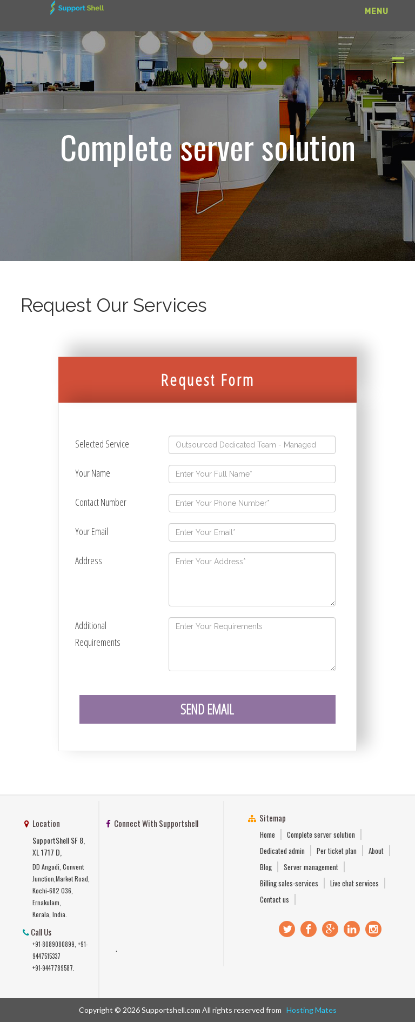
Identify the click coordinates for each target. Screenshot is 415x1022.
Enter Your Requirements (252, 644)
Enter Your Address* (252, 579)
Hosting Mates (310, 1009)
